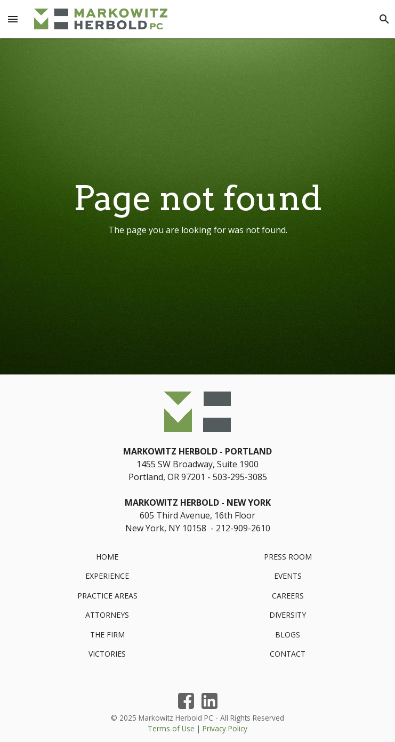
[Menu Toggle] (13, 19)
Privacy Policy (225, 728)
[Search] (384, 19)
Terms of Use (171, 728)
